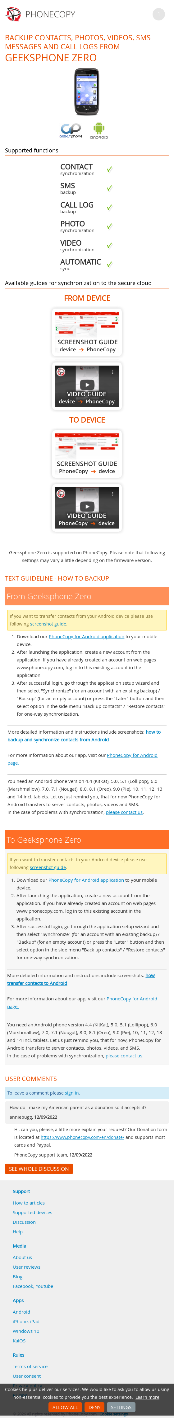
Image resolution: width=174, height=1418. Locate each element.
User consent (27, 1376)
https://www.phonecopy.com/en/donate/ (82, 1137)
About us (22, 1257)
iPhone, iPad (26, 1321)
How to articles (29, 1203)
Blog (17, 1276)
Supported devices (32, 1212)
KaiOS (19, 1340)
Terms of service (30, 1366)
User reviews (26, 1267)
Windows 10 (26, 1331)
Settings (121, 1407)
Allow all (65, 1407)
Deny (94, 1407)
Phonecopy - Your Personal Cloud (41, 14)
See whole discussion (39, 1169)
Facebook (23, 1286)
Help (18, 1231)
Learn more (147, 1397)
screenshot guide (48, 624)
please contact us (124, 812)
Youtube (44, 1286)
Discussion (24, 1222)
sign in (72, 1093)
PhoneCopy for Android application (86, 636)
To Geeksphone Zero (87, 454)
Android (21, 1312)
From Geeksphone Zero (87, 332)
